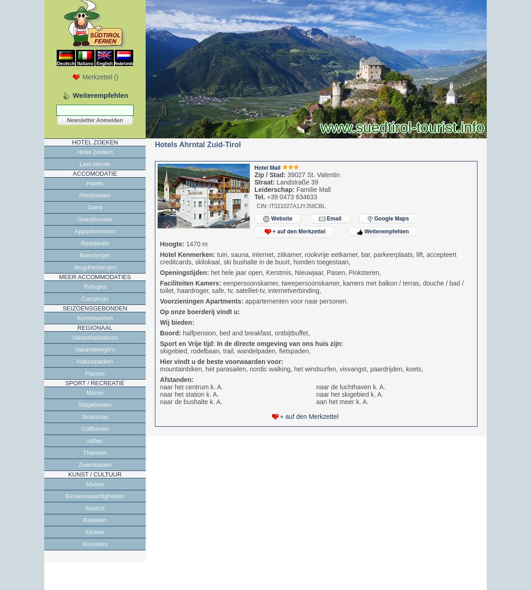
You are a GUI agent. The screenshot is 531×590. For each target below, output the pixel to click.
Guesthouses (95, 219)
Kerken (94, 532)
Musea (95, 484)
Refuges (95, 286)
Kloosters (95, 544)
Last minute (94, 164)
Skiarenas (95, 416)
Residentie (95, 243)
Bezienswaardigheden (94, 496)
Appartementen (95, 231)
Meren (95, 392)
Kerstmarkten (94, 318)
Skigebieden (95, 404)
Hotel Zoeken (94, 152)
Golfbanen (95, 428)
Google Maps (388, 218)
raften (94, 440)
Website (277, 218)
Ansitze (95, 508)
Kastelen (95, 520)
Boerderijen (95, 255)
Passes (95, 373)
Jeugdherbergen (95, 267)
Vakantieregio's (95, 349)
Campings (95, 298)
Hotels (95, 183)
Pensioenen (95, 195)
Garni (95, 207)
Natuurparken (95, 361)
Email (330, 218)
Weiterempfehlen (383, 231)
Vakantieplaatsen (95, 337)
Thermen (95, 452)
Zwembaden (95, 464)
